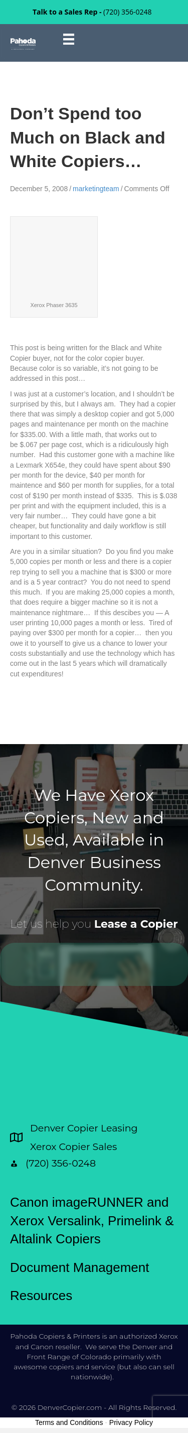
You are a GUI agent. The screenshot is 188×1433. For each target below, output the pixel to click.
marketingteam (96, 189)
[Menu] (68, 39)
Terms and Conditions (69, 1422)
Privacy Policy (131, 1422)
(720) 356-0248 (127, 12)
